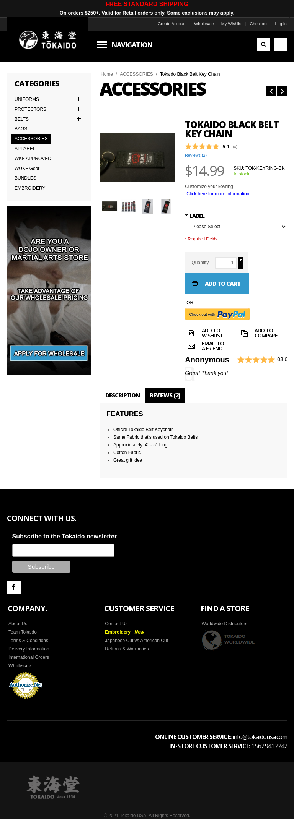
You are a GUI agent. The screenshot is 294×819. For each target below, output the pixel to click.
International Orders (28, 657)
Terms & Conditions (28, 640)
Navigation (131, 44)
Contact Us (116, 623)
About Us (17, 623)
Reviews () (196, 155)
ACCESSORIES (136, 74)
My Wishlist (232, 23)
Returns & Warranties (127, 649)
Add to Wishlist (204, 334)
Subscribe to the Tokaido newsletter (64, 536)
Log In (281, 23)
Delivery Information (28, 649)
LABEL (194, 215)
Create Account (172, 23)
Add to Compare (258, 334)
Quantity (200, 262)
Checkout (259, 23)
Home (107, 74)
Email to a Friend (204, 347)
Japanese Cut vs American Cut (136, 640)
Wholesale (204, 23)
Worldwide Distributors (224, 623)
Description (122, 395)
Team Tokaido (22, 632)
